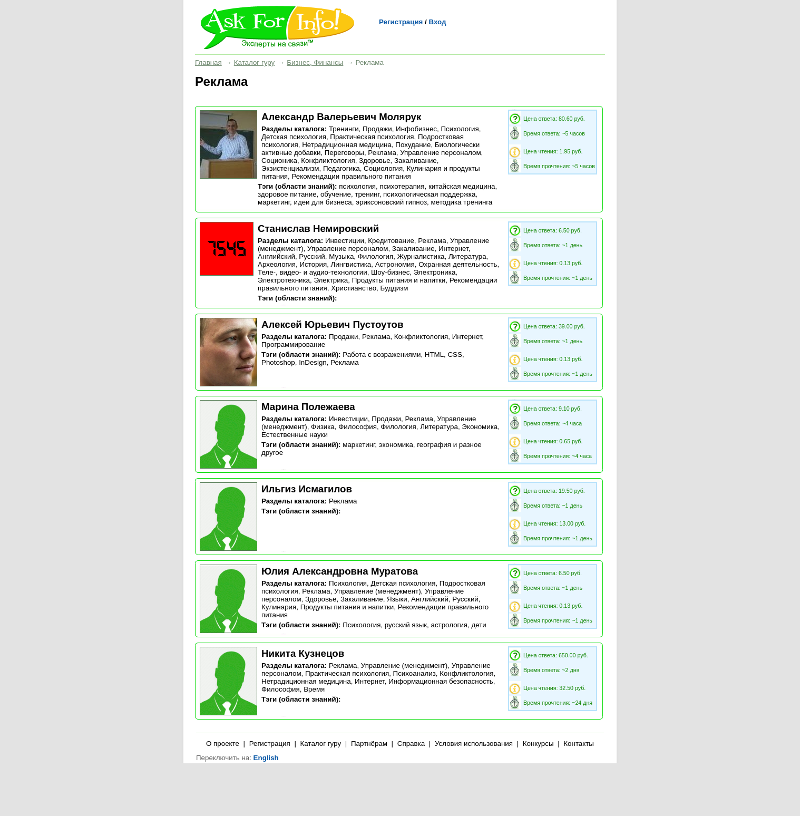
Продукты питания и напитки (399, 280)
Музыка (341, 256)
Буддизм (394, 288)
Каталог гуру (254, 62)
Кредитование (391, 241)
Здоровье (375, 160)
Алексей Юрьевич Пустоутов (332, 324)
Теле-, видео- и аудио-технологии (312, 272)
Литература (467, 256)
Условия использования (474, 743)
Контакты (578, 743)
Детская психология (293, 137)
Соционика (279, 160)
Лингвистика (351, 264)
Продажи (377, 129)
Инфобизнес (416, 129)
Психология (460, 129)
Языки (397, 599)
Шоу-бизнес (390, 272)
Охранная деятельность (457, 264)
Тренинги (344, 129)
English (266, 758)
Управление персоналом (440, 153)
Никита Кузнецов (302, 653)
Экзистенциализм (290, 168)
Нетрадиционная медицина (347, 145)
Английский (276, 256)
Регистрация (401, 22)
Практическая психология (372, 137)
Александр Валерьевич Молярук (341, 116)
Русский (312, 256)
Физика (323, 427)
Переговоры (344, 153)
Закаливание (415, 160)
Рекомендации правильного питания (351, 176)
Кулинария (278, 607)
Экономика (479, 427)
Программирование (293, 344)
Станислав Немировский (318, 228)
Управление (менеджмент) (377, 591)
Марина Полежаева (308, 406)
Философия (357, 427)
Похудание (413, 145)
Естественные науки (294, 435)
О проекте (222, 743)
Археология (277, 264)
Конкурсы (538, 743)
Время (314, 689)
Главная (208, 62)
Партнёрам (369, 743)
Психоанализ (414, 673)
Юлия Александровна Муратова (339, 571)
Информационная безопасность (440, 681)
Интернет (453, 248)
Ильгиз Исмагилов (306, 488)
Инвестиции (344, 241)
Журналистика (421, 256)
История (313, 264)
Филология (376, 256)
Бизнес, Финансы (315, 62)
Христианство (353, 288)
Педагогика (341, 168)
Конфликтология (328, 160)
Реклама (382, 153)
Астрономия (395, 264)
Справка (411, 743)
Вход (437, 22)
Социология (383, 168)
